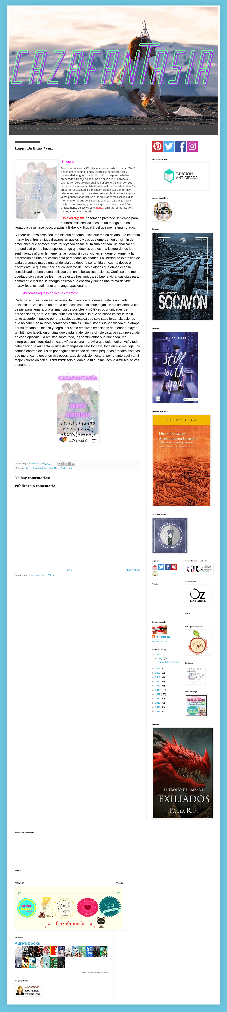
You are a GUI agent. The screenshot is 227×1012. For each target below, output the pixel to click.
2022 (158, 673)
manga (99, 207)
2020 (158, 681)
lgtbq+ (50, 468)
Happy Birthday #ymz (167, 662)
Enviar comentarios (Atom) (42, 575)
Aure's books (27, 943)
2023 (158, 668)
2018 (158, 690)
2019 (158, 685)
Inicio (69, 570)
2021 (158, 677)
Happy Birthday (39, 468)
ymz (71, 468)
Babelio (28, 468)
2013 (158, 711)
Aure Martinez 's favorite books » (96, 973)
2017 (158, 694)
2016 (158, 698)
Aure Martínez (163, 637)
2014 (158, 707)
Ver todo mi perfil (160, 641)
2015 (158, 703)
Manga (57, 468)
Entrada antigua (132, 570)
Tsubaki (64, 468)
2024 (158, 654)
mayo (161, 658)
